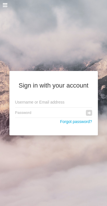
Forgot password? (76, 121)
